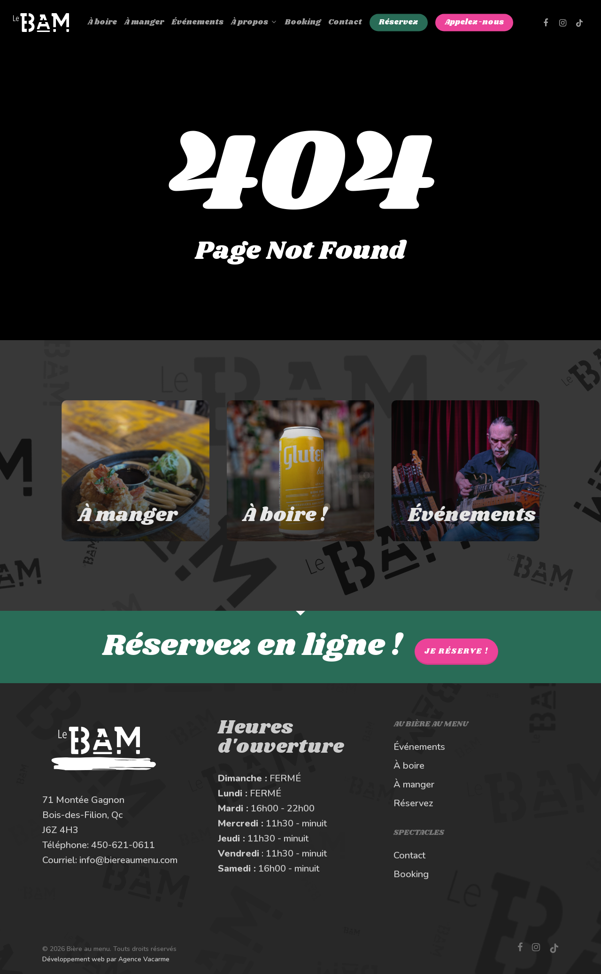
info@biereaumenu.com (128, 860)
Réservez (413, 803)
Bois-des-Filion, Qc (82, 815)
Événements (419, 746)
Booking (411, 874)
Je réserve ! (456, 651)
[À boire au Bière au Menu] (300, 471)
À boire (408, 765)
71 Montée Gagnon (83, 800)
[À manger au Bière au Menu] (123, 471)
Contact (409, 855)
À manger (413, 784)
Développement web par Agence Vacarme (106, 959)
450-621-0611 (123, 845)
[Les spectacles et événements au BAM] (477, 471)
